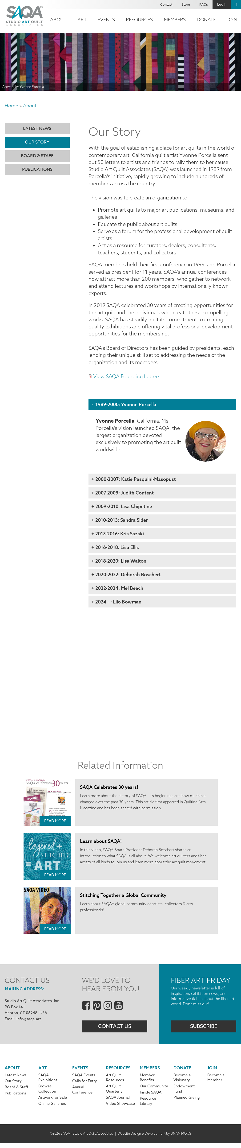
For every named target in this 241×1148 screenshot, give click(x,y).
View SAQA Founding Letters (127, 380)
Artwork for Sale (52, 1102)
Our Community (154, 1091)
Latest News (37, 128)
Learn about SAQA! (101, 845)
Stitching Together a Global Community (123, 899)
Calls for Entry (84, 1086)
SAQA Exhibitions (47, 1082)
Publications (37, 169)
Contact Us (114, 1030)
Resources (139, 20)
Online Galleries (52, 1108)
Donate (206, 20)
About (58, 20)
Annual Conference (82, 1094)
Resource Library (148, 1106)
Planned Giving (186, 1102)
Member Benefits (147, 1082)
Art (82, 20)
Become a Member (216, 1082)
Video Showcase (120, 1108)
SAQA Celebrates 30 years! (109, 791)
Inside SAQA (150, 1097)
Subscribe (203, 1030)
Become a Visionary (182, 1082)
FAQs (203, 4)
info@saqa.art (28, 1023)
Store (186, 4)
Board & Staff (37, 156)
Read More (55, 825)
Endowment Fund (184, 1093)
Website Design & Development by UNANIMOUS (154, 1138)
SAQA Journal (118, 1102)
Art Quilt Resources (115, 1082)
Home (11, 106)
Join (212, 1072)
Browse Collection (47, 1093)
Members (175, 20)
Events (106, 20)
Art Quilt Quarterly (114, 1093)
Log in (221, 4)
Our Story (37, 142)
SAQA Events (83, 1079)
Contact (166, 4)
